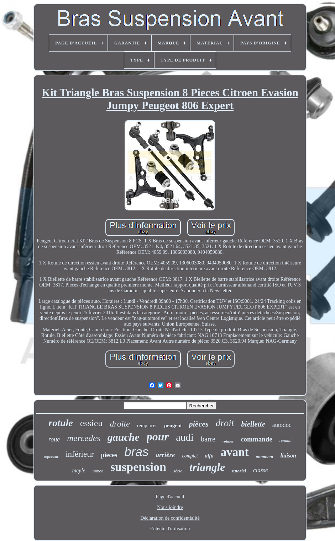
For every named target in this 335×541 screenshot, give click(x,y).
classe (260, 470)
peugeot (173, 425)
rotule (60, 422)
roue (54, 439)
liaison (288, 455)
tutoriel (239, 470)
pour (158, 436)
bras (136, 452)
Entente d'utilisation (170, 528)
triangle (207, 467)
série (177, 470)
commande (256, 439)
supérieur (51, 457)
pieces (109, 455)
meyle (78, 470)
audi (185, 437)
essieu (91, 423)
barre (208, 439)
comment (264, 457)
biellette (253, 424)
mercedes (83, 438)
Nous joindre (170, 507)
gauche (124, 437)
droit (225, 423)
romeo (98, 470)
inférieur (80, 454)
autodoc (282, 425)
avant (235, 452)
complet (190, 456)
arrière (165, 455)
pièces (199, 423)
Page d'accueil (170, 496)
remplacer (147, 425)
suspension (138, 466)
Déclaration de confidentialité (169, 518)
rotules (228, 441)
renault (285, 440)
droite (120, 423)
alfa (209, 456)
